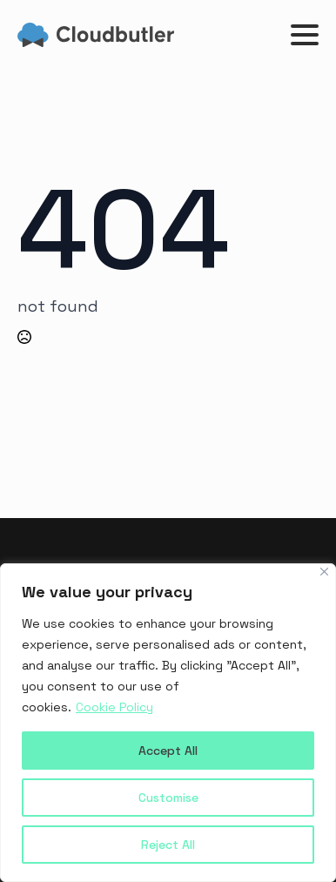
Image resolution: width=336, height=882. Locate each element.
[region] (168, 722)
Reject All (168, 844)
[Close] (324, 572)
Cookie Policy (114, 707)
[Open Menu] (305, 35)
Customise (168, 797)
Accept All (168, 750)
